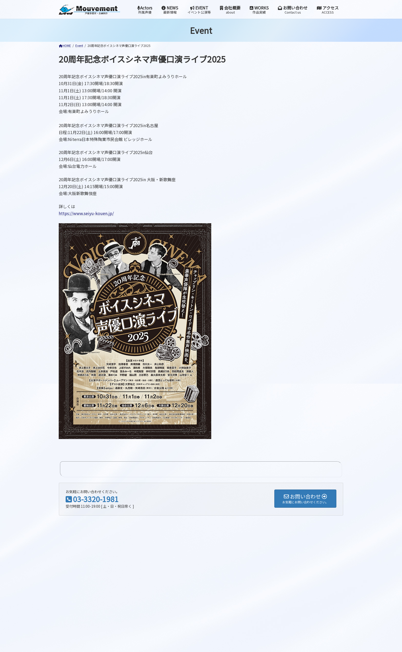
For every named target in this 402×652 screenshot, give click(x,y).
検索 (131, 506)
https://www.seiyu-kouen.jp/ (86, 213)
